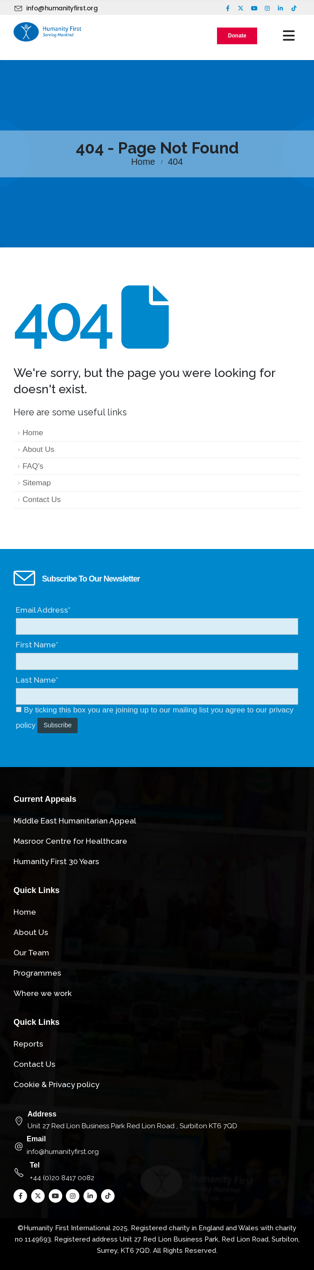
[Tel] (157, 1172)
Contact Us (42, 499)
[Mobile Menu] (288, 36)
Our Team (31, 952)
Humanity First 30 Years (56, 861)
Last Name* (37, 679)
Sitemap (37, 483)
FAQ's (33, 466)
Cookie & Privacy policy (56, 1084)
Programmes (37, 972)
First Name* (37, 644)
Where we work (43, 993)
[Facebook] (228, 8)
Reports (28, 1043)
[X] (241, 8)
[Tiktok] (293, 8)
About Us (38, 449)
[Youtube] (254, 8)
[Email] (157, 1146)
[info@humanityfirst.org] (57, 8)
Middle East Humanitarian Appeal (75, 820)
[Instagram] (267, 8)
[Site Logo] (47, 32)
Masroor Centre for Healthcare (70, 841)
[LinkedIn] (280, 8)
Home (33, 432)
